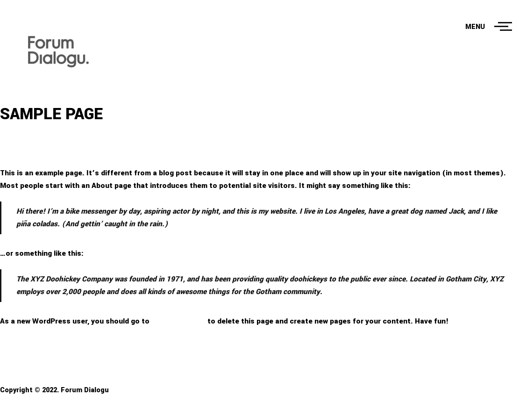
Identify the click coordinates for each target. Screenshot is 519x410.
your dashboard (178, 321)
